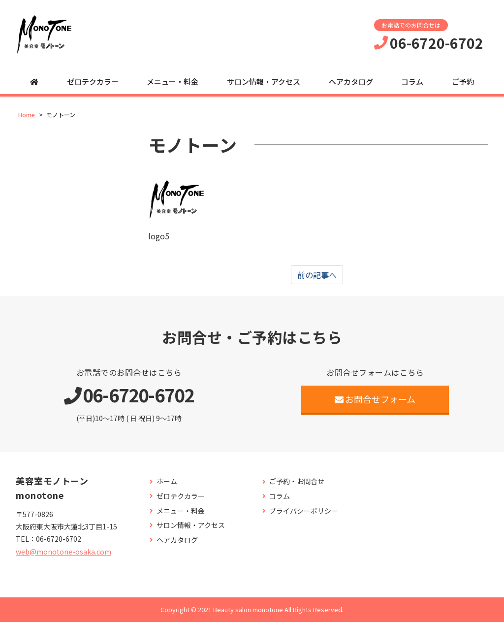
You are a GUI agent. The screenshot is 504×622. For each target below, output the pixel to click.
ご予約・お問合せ (296, 481)
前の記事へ (317, 275)
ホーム (167, 481)
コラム (412, 81)
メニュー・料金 (172, 81)
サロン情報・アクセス (263, 81)
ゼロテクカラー (93, 81)
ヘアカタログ (351, 81)
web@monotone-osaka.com (63, 552)
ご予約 (463, 81)
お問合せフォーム (375, 399)
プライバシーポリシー (303, 511)
